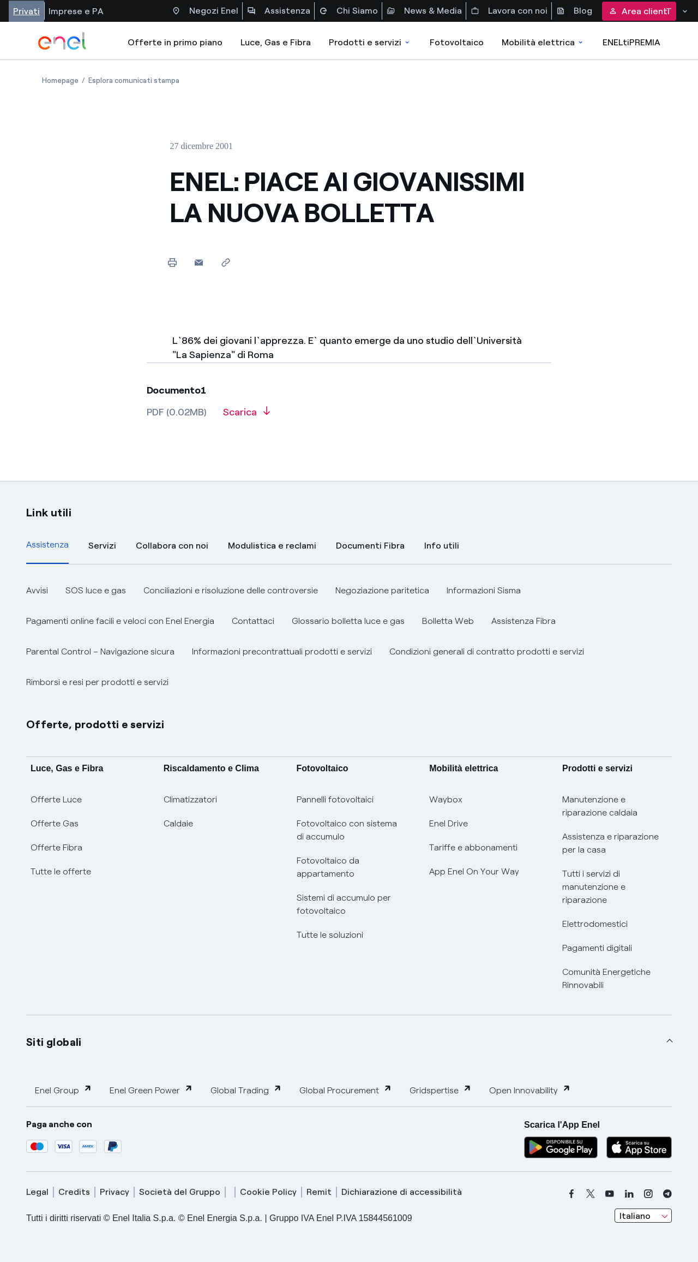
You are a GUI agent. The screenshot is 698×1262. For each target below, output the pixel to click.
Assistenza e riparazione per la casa (610, 843)
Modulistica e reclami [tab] (272, 545)
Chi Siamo (348, 11)
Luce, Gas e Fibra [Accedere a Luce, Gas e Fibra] (275, 42)
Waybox (445, 799)
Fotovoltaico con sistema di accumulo (347, 830)
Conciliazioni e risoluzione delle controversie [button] (230, 590)
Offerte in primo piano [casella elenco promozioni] (175, 42)
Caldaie (178, 823)
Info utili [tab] (441, 545)
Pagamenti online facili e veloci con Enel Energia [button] (120, 621)
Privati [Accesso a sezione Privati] (26, 11)
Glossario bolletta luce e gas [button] (348, 621)
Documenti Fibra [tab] (370, 545)
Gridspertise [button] (441, 1090)
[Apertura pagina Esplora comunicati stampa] (133, 80)
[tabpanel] (349, 636)
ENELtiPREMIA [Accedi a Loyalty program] (631, 42)
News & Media (424, 11)
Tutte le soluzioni (330, 935)
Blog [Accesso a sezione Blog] (574, 11)
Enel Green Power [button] (151, 1090)
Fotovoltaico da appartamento (328, 867)
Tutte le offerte (61, 871)
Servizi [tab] (102, 545)
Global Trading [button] (246, 1090)
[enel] (62, 41)
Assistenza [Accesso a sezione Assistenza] (278, 11)
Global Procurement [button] (345, 1090)
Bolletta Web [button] (448, 621)
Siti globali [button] (54, 1042)
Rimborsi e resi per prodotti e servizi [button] (97, 682)
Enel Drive (448, 823)
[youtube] (609, 1193)
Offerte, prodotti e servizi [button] (95, 724)
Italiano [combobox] (635, 1216)
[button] (198, 262)
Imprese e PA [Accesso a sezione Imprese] (76, 11)
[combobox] (643, 1216)
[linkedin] (629, 1193)
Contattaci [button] (253, 621)
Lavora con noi (509, 11)
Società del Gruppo (179, 1192)
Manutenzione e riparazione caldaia (599, 806)
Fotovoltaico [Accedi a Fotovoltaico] (457, 42)
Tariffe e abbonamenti (473, 847)
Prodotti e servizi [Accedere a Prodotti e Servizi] (370, 42)
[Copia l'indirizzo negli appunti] (225, 262)
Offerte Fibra (56, 847)
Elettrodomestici (595, 924)
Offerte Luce (56, 799)
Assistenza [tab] (47, 544)
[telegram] (667, 1193)
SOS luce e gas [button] (95, 590)
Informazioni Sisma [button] (484, 590)
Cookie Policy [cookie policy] (268, 1192)
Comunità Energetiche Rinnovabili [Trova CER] (606, 978)
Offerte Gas (55, 823)
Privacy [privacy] (114, 1192)
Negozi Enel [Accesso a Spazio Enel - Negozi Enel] (205, 11)
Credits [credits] (74, 1192)
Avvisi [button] (37, 590)
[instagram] (648, 1193)
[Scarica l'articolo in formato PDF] (246, 416)
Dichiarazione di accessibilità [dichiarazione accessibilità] (401, 1192)
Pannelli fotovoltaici (335, 799)
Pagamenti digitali (597, 948)
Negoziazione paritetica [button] (382, 590)
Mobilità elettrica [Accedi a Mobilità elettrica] (543, 42)
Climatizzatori (190, 799)
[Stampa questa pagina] (172, 262)
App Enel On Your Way (474, 871)
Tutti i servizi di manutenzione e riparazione (593, 886)
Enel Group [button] (63, 1090)
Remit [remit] (319, 1192)
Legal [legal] (37, 1192)
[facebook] (571, 1193)
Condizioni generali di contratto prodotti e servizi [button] (486, 651)
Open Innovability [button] (530, 1090)
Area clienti (639, 11)
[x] (590, 1193)
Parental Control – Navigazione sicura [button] (100, 651)
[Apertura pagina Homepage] (60, 80)
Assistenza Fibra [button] (523, 621)
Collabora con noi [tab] (172, 545)
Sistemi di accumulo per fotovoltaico (344, 904)
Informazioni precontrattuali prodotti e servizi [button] (282, 651)
